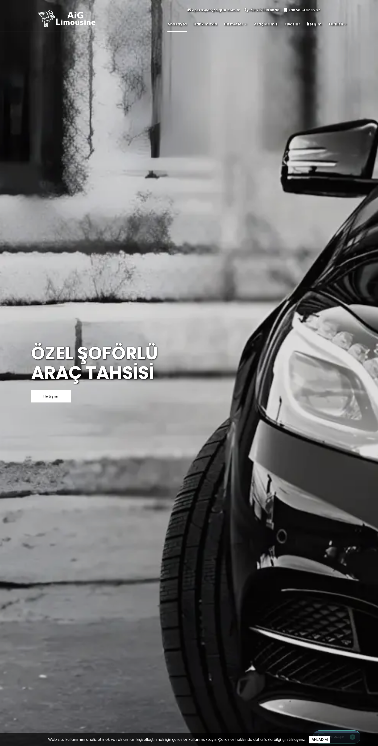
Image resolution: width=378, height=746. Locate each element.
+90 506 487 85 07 (302, 10)
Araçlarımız (266, 24)
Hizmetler (235, 24)
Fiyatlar (292, 24)
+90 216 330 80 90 (262, 10)
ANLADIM (320, 739)
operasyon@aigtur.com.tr (213, 10)
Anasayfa (177, 24)
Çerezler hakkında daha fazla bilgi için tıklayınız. (262, 739)
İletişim (314, 24)
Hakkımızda (205, 24)
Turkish (337, 24)
